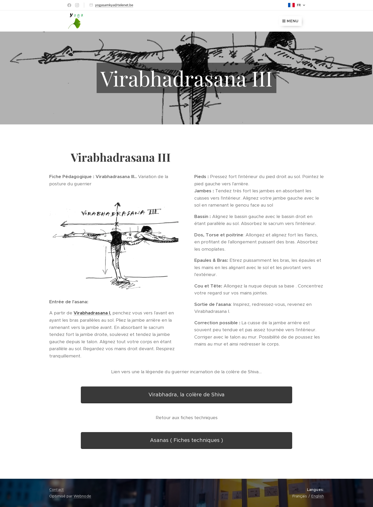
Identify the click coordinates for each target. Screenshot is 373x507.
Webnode (82, 496)
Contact (56, 489)
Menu (290, 21)
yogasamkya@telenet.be (114, 5)
